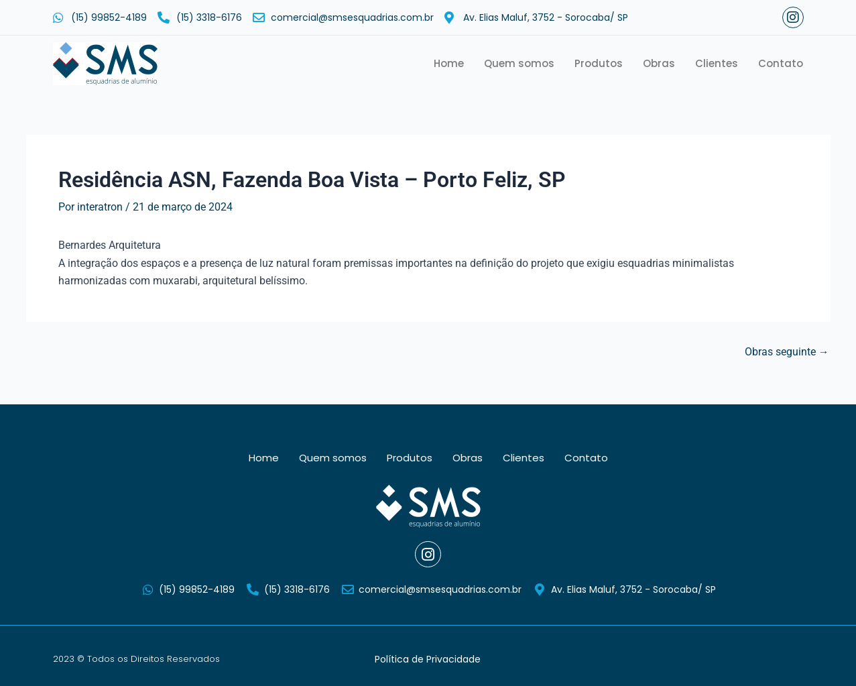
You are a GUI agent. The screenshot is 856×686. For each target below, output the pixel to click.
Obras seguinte (787, 352)
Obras (659, 63)
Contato (780, 63)
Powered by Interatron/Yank (741, 658)
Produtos (598, 63)
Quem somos (519, 63)
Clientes (716, 63)
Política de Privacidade (428, 659)
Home (449, 63)
